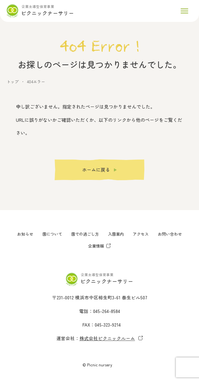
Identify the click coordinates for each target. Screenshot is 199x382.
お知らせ (25, 234)
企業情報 (99, 246)
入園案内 (116, 234)
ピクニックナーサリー (47, 13)
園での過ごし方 (85, 234)
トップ (13, 81)
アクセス (141, 234)
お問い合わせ (170, 234)
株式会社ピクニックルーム (111, 338)
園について (52, 234)
